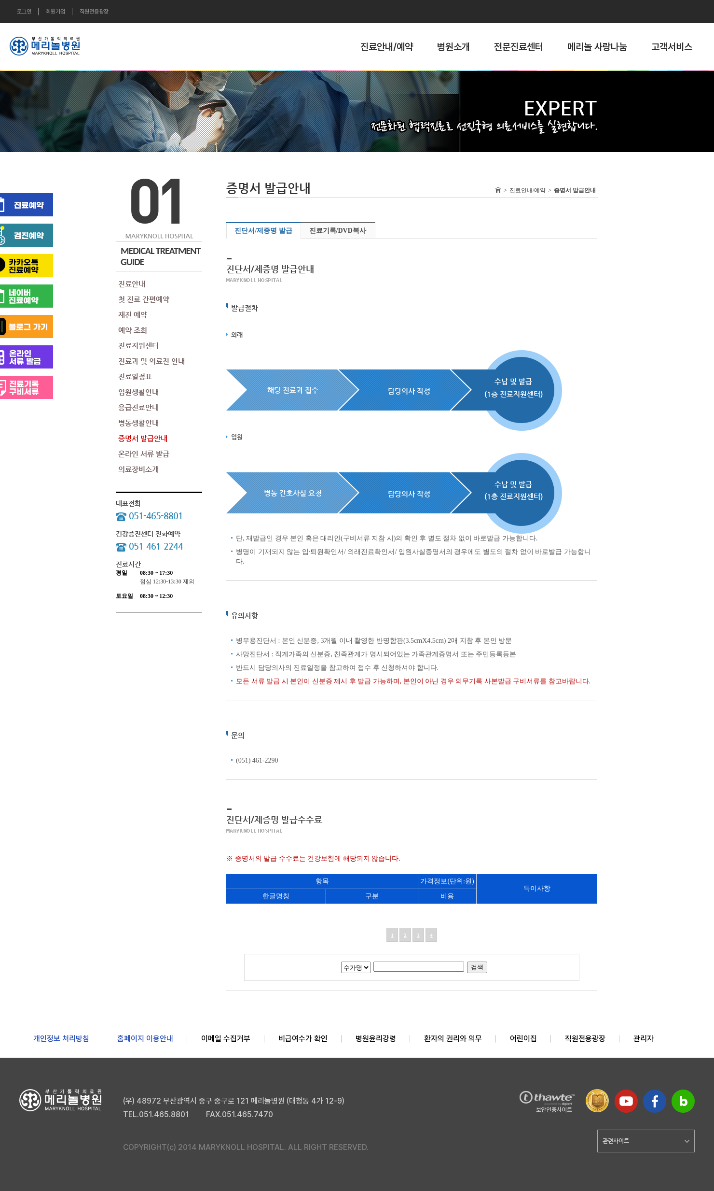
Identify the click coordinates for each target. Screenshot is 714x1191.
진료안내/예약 (386, 47)
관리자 (643, 1038)
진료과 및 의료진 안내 (151, 361)
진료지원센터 (138, 345)
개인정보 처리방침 (61, 1038)
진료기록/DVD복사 (337, 230)
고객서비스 (671, 47)
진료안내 (131, 284)
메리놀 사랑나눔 (597, 47)
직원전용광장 (94, 11)
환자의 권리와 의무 (453, 1038)
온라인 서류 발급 (143, 454)
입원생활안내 (138, 392)
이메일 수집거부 (225, 1038)
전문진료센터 (518, 47)
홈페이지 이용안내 (145, 1038)
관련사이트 (646, 1140)
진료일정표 (135, 376)
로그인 (24, 11)
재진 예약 (132, 315)
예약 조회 (132, 330)
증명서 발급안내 (142, 438)
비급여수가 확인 (303, 1038)
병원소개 (453, 47)
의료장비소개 (138, 469)
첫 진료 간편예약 (143, 299)
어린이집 (523, 1038)
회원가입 (55, 11)
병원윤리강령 (376, 1038)
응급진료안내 (138, 407)
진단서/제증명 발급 (263, 230)
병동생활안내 (138, 423)
